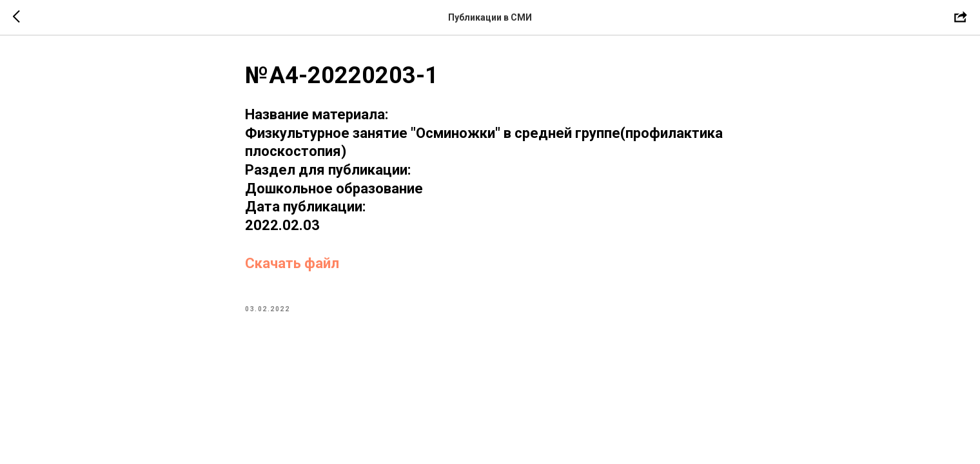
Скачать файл (292, 263)
